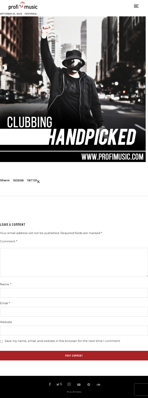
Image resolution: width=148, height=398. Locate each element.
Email (5, 303)
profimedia (31, 14)
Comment (8, 241)
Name (5, 284)
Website (6, 322)
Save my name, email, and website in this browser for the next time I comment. (62, 341)
